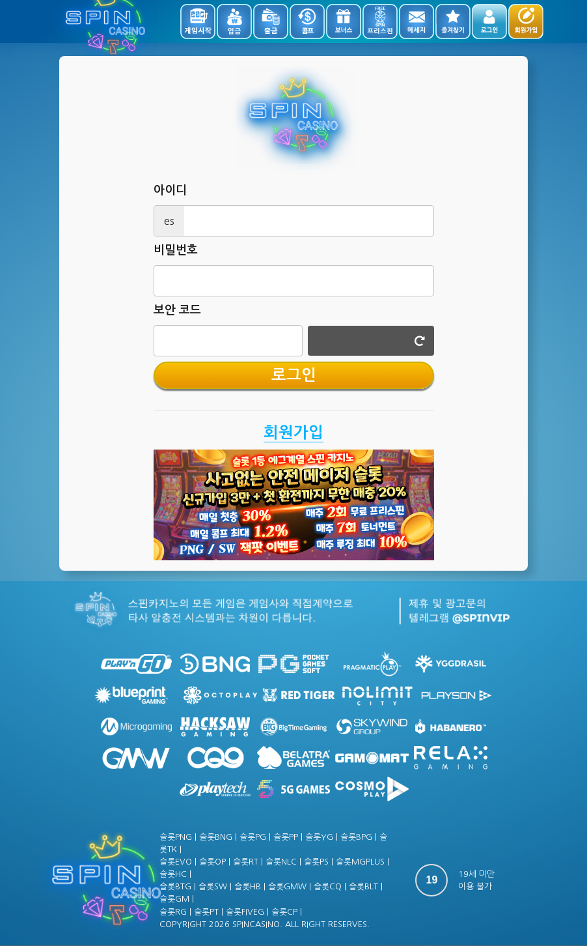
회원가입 (293, 432)
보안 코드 (177, 310)
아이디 (170, 190)
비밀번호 (176, 250)
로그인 (293, 375)
